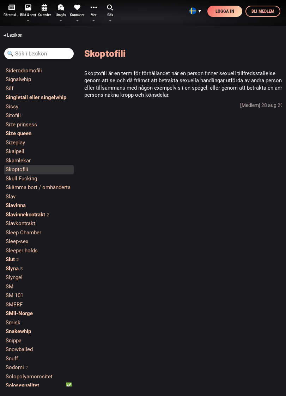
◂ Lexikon (13, 35)
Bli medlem (262, 11)
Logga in (224, 11)
